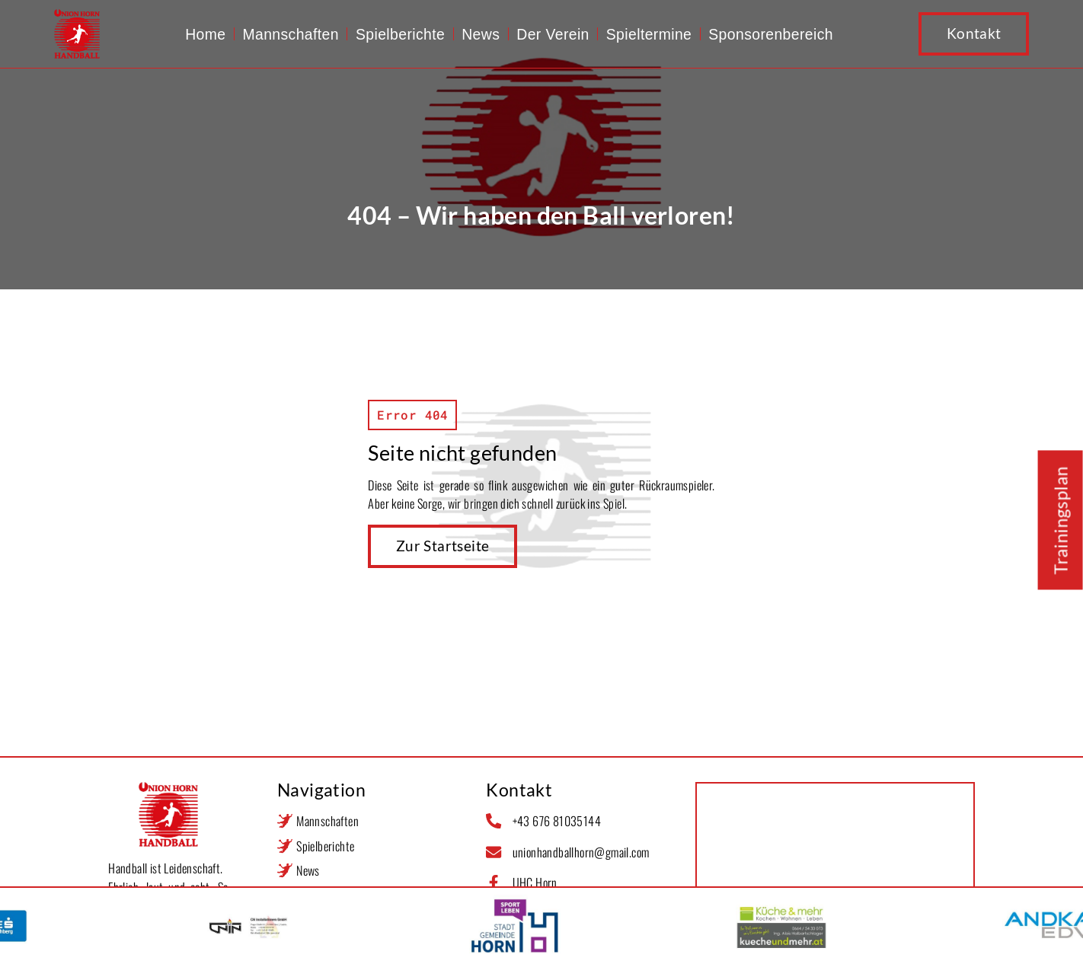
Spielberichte (400, 34)
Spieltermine (649, 34)
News (481, 34)
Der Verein (552, 34)
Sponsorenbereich (770, 34)
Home (205, 34)
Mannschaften (290, 34)
